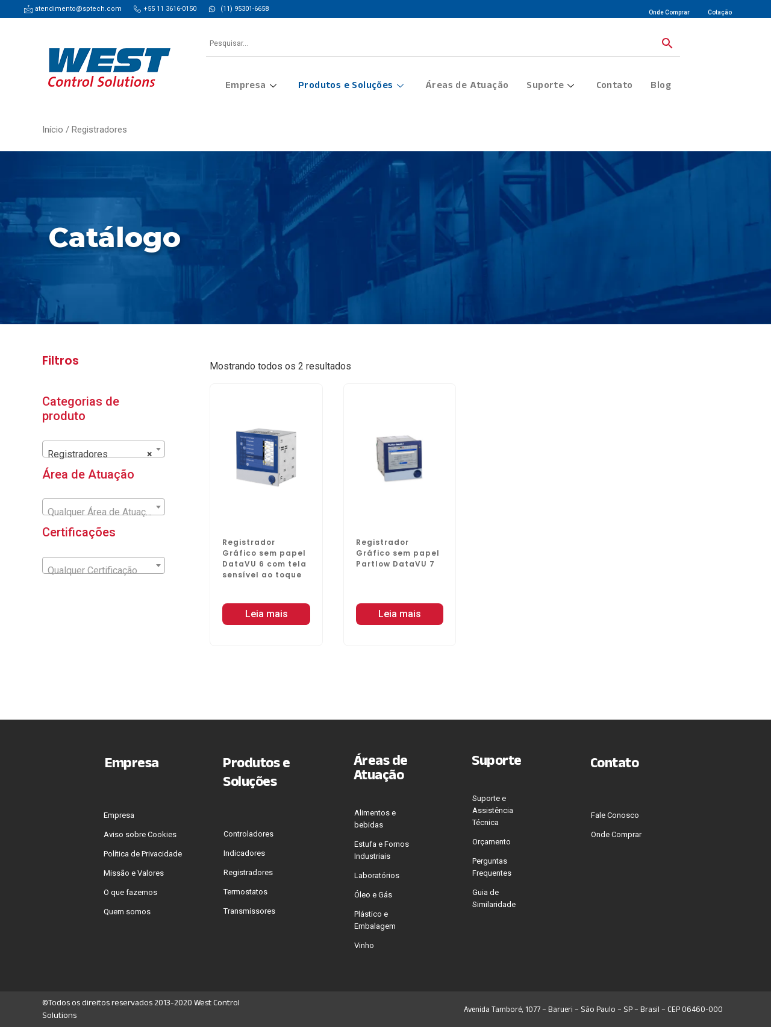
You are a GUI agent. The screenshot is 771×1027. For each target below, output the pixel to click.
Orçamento (491, 841)
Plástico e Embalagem (375, 920)
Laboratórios (376, 875)
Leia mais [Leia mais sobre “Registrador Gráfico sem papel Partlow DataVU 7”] (399, 614)
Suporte (550, 86)
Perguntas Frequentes (491, 867)
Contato (614, 86)
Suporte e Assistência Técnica (492, 810)
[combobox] (103, 449)
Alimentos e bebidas (375, 818)
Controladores (248, 833)
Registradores (248, 872)
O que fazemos (130, 892)
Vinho (364, 945)
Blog (661, 86)
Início (52, 129)
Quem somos (127, 911)
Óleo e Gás (373, 894)
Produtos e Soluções (351, 86)
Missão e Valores (134, 873)
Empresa (250, 86)
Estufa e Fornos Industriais (381, 850)
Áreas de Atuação (466, 86)
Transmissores (249, 911)
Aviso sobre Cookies (140, 834)
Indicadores (244, 853)
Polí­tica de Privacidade (143, 853)
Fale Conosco (615, 815)
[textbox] (103, 512)
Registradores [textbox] (100, 454)
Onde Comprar (616, 834)
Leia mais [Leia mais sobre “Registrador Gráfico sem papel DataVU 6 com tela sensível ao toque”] (266, 614)
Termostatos (245, 891)
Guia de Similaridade (494, 898)
